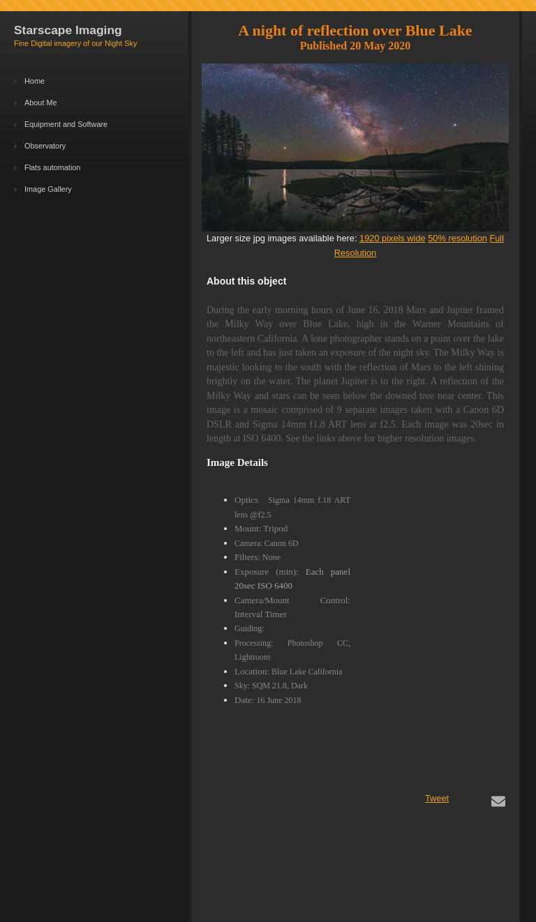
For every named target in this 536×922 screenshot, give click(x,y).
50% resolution (457, 238)
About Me (40, 102)
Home (34, 81)
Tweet (437, 798)
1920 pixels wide (392, 238)
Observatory (45, 146)
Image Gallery (48, 189)
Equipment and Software (65, 124)
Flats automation (52, 167)
